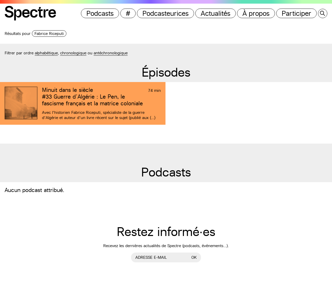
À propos (256, 13)
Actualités (215, 13)
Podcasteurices (165, 13)
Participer (296, 13)
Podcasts (100, 13)
